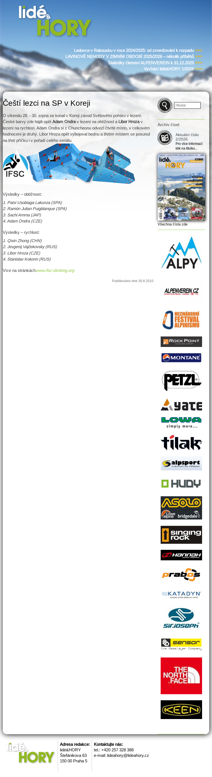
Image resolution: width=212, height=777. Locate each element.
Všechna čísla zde (172, 224)
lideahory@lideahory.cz (128, 755)
